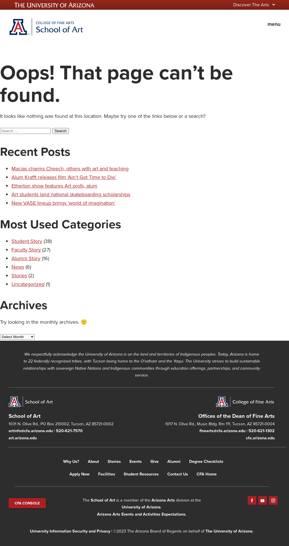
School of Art (103, 500)
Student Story (26, 241)
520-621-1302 (262, 431)
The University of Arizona (229, 531)
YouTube (262, 500)
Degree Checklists (206, 461)
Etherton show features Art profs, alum (54, 186)
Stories (19, 275)
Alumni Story (25, 258)
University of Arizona (141, 507)
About (93, 461)
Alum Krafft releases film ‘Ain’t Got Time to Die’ (63, 177)
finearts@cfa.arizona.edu (222, 431)
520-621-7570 (69, 431)
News (17, 267)
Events (135, 461)
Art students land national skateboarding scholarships (70, 194)
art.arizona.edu (23, 438)
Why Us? (71, 461)
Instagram (273, 500)
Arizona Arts (163, 500)
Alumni (174, 461)
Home (46, 27)
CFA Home (207, 474)
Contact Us (177, 474)
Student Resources (141, 474)
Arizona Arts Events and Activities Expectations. (142, 514)
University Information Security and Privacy (70, 531)
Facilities (106, 474)
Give (154, 461)
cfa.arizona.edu (260, 438)
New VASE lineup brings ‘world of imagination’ (63, 203)
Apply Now (79, 474)
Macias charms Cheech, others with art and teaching (70, 168)
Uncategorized (27, 284)
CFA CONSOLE (27, 503)
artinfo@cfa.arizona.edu (31, 431)
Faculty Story (26, 249)
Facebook (252, 500)
